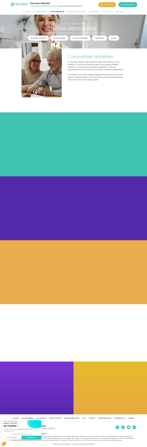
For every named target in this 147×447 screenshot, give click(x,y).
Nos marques (41, 418)
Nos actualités (55, 418)
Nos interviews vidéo (71, 418)
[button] (4, 444)
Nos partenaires (27, 418)
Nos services (94, 12)
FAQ (84, 418)
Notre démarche (57, 12)
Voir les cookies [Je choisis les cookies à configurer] (11, 437)
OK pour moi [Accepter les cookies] (31, 437)
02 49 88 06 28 (127, 5)
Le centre (26, 12)
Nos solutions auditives (76, 12)
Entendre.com (120, 418)
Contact (92, 418)
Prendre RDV (107, 5)
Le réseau (131, 418)
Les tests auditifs (59, 38)
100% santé (120, 12)
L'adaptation (99, 38)
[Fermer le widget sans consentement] (10, 421)
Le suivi (113, 38)
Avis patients (107, 12)
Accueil (15, 418)
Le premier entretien (38, 38)
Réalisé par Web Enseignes (62, 444)
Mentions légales (105, 418)
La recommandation (80, 38)
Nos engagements (40, 12)
